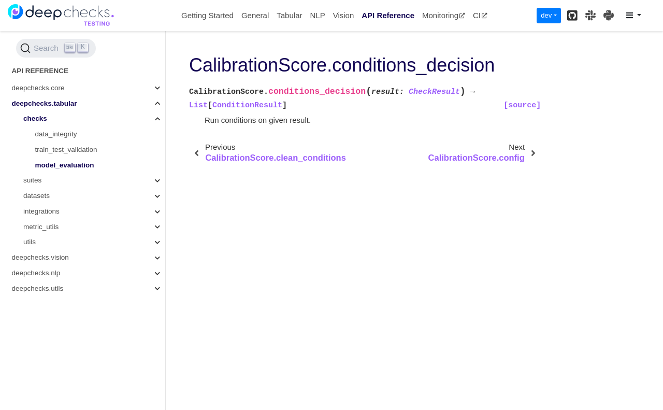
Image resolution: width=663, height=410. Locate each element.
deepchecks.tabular (44, 103)
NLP (317, 15)
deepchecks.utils (38, 288)
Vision (343, 15)
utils (29, 242)
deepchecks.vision (40, 257)
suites (32, 180)
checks (35, 118)
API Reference (388, 15)
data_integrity (56, 134)
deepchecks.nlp (36, 273)
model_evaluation (64, 165)
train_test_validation (66, 149)
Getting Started (207, 15)
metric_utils (41, 227)
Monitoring (443, 15)
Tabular (289, 15)
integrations (41, 211)
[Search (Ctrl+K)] (56, 48)
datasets (36, 196)
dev (546, 15)
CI (480, 15)
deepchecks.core (38, 88)
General (255, 15)
